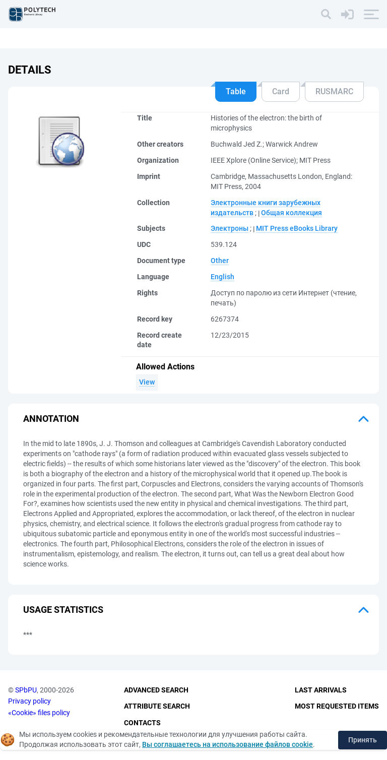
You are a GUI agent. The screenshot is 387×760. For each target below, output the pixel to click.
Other (220, 261)
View (147, 382)
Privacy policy (29, 701)
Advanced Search (156, 690)
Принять (362, 740)
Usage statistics (63, 609)
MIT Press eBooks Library (297, 228)
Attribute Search (157, 706)
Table (236, 91)
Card (280, 91)
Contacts (142, 723)
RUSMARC (334, 91)
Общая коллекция (291, 213)
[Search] (326, 14)
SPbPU (26, 690)
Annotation (51, 418)
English (222, 277)
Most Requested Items (337, 706)
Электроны (229, 228)
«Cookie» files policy (39, 713)
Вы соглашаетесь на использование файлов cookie (227, 744)
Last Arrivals (321, 690)
